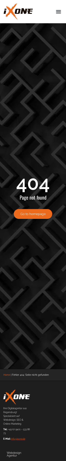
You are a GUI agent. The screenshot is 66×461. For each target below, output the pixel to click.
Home (6, 374)
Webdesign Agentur (14, 454)
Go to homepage (33, 214)
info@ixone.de (18, 438)
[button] (59, 12)
